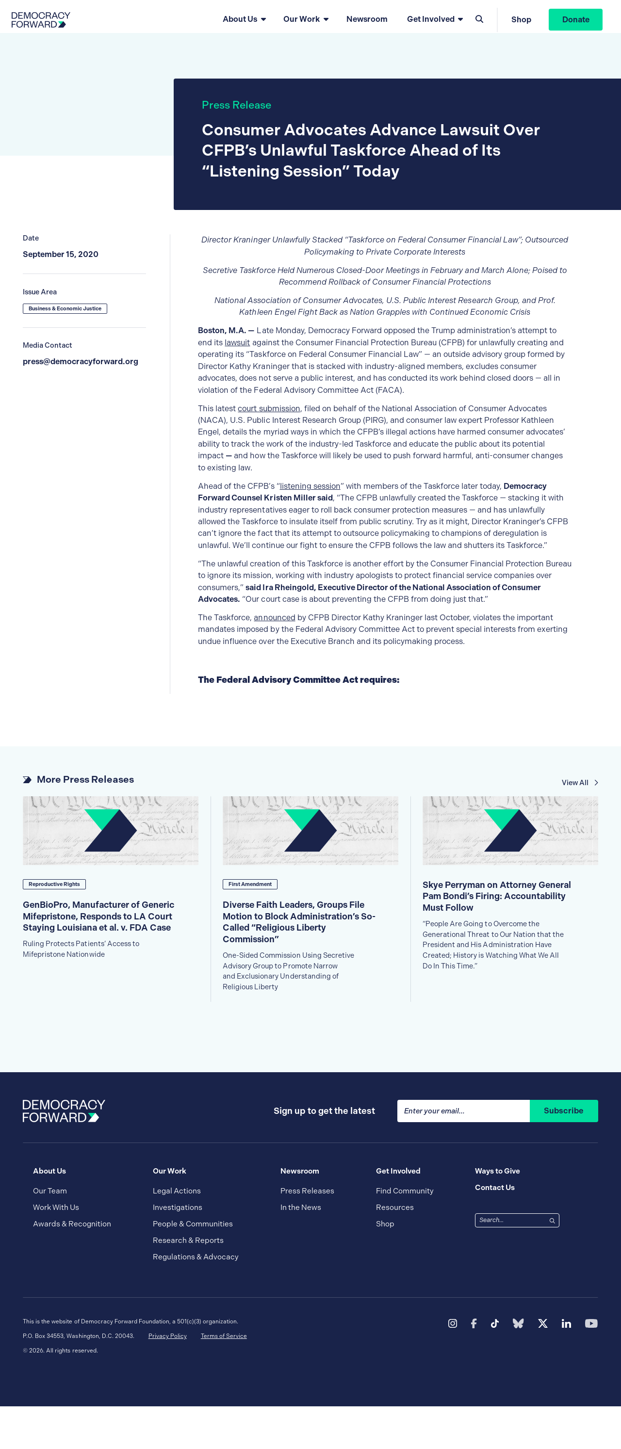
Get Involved (429, 23)
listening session (310, 499)
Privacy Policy (167, 1378)
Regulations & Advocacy (196, 1299)
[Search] (552, 1262)
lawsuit (237, 356)
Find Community (405, 1233)
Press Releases (307, 1233)
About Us (238, 23)
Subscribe (564, 1153)
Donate (573, 23)
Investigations (177, 1250)
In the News (300, 1250)
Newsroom (364, 23)
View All (580, 796)
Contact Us (495, 1230)
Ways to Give (497, 1213)
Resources (395, 1250)
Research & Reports (188, 1283)
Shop (519, 23)
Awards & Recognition (72, 1266)
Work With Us (56, 1250)
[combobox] (510, 1263)
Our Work (299, 23)
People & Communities (193, 1266)
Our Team (50, 1233)
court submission (269, 421)
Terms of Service (224, 1378)
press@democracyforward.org (80, 375)
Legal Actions (177, 1233)
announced (274, 631)
